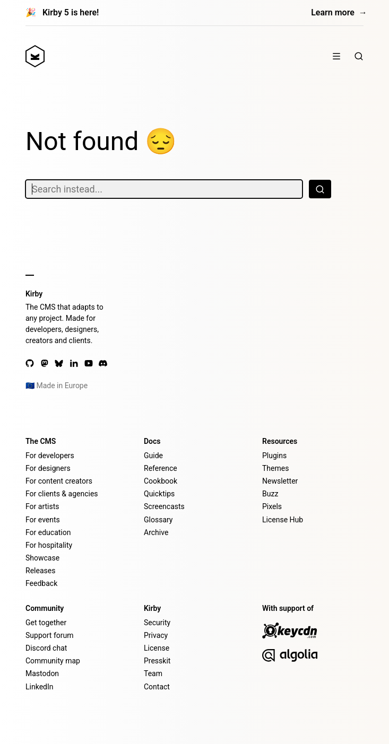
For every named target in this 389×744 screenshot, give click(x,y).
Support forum (49, 635)
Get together (45, 622)
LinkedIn (39, 686)
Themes (275, 468)
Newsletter (280, 481)
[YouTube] (88, 363)
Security (157, 622)
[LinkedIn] (74, 363)
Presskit (157, 661)
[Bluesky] (59, 363)
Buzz (270, 493)
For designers (48, 468)
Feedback (41, 583)
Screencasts (164, 506)
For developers (49, 455)
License (156, 648)
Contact (157, 686)
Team (153, 673)
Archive (156, 532)
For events (42, 519)
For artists (42, 506)
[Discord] (103, 363)
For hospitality (48, 545)
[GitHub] (29, 363)
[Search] (359, 56)
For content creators (58, 481)
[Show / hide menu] (336, 56)
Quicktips (159, 493)
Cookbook (160, 481)
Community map (52, 661)
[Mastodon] (44, 363)
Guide (153, 455)
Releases (40, 570)
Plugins (274, 455)
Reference (160, 468)
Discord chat (46, 648)
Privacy (156, 635)
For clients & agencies (61, 493)
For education (48, 532)
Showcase (42, 558)
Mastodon (42, 673)
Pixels (272, 506)
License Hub (282, 519)
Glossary (158, 519)
